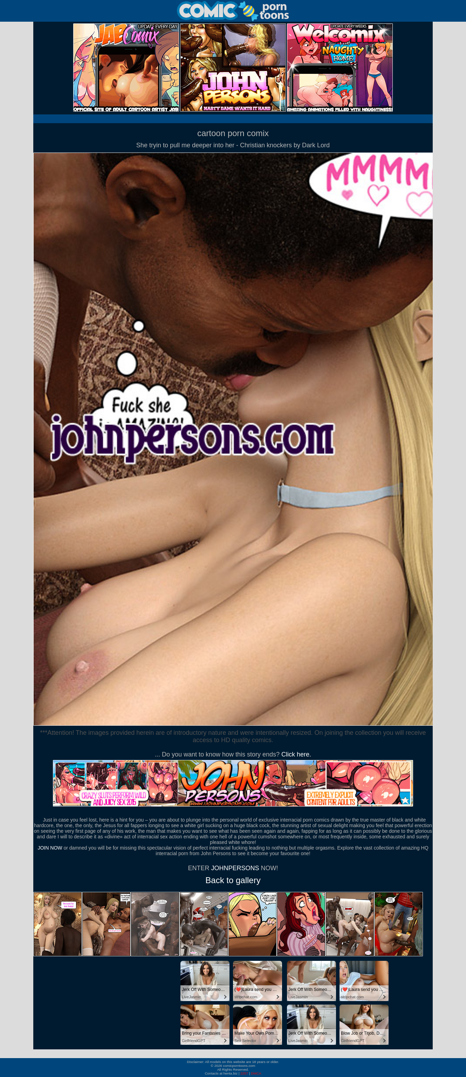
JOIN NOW (49, 848)
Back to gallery (232, 880)
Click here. (296, 754)
